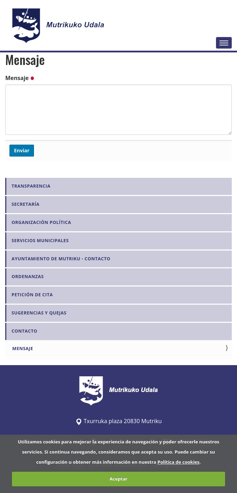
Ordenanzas (28, 277)
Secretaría (26, 204)
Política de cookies (179, 462)
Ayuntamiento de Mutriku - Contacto (61, 259)
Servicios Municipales (40, 241)
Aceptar (118, 479)
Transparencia (31, 186)
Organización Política (41, 222)
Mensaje (19, 78)
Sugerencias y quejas (39, 313)
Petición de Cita (32, 295)
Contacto (24, 331)
